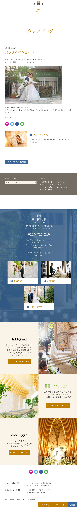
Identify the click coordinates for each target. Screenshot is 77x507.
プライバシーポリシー (46, 490)
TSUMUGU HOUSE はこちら (58, 405)
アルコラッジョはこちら (20, 452)
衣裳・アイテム (55, 184)
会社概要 (32, 490)
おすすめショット (62, 187)
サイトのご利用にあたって (38, 492)
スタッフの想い (47, 187)
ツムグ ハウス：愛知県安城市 (39, 485)
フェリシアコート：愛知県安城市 (40, 483)
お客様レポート (47, 182)
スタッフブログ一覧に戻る (17, 162)
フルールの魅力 (47, 189)
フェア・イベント (62, 182)
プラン (44, 184)
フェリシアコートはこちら (20, 361)
